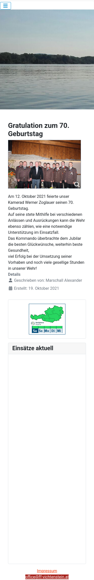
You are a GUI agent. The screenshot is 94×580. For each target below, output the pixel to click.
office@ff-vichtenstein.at (47, 577)
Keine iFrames (47, 458)
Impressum (47, 571)
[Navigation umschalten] (5, 5)
